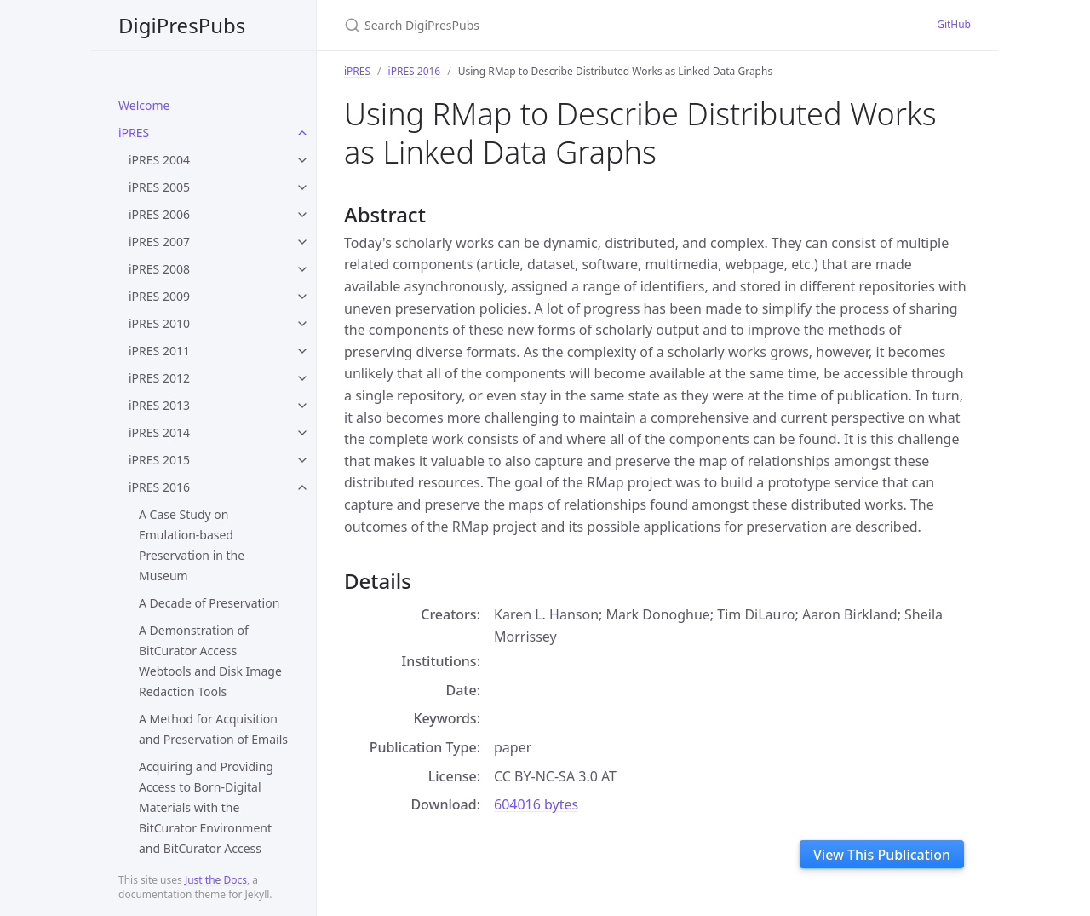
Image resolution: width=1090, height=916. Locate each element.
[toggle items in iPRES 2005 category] (302, 187)
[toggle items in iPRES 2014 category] (302, 432)
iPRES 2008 (159, 269)
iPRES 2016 (159, 487)
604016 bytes (536, 804)
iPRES (133, 132)
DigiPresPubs (181, 25)
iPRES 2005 (159, 187)
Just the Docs (216, 880)
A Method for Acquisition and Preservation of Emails (213, 729)
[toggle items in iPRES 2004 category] (302, 160)
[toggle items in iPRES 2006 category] (302, 214)
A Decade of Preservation (209, 603)
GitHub (954, 24)
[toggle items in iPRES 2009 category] (302, 296)
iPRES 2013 (159, 405)
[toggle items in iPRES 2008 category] (302, 269)
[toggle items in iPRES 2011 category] (302, 351)
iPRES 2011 (159, 351)
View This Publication (881, 854)
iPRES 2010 (159, 323)
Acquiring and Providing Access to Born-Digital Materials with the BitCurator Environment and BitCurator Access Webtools (206, 817)
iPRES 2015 (159, 460)
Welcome (143, 105)
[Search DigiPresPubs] (545, 25)
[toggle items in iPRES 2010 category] (302, 323)
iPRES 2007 (159, 241)
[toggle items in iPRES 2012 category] (302, 378)
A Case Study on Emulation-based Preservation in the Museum (191, 545)
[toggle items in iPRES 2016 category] (302, 487)
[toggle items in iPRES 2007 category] (302, 242)
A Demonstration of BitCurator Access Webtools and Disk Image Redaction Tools (210, 661)
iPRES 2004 (159, 160)
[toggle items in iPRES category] (302, 133)
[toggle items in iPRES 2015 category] (302, 460)
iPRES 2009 (159, 296)
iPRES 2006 (159, 214)
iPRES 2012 (159, 378)
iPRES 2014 (159, 432)
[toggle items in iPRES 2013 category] (302, 405)
